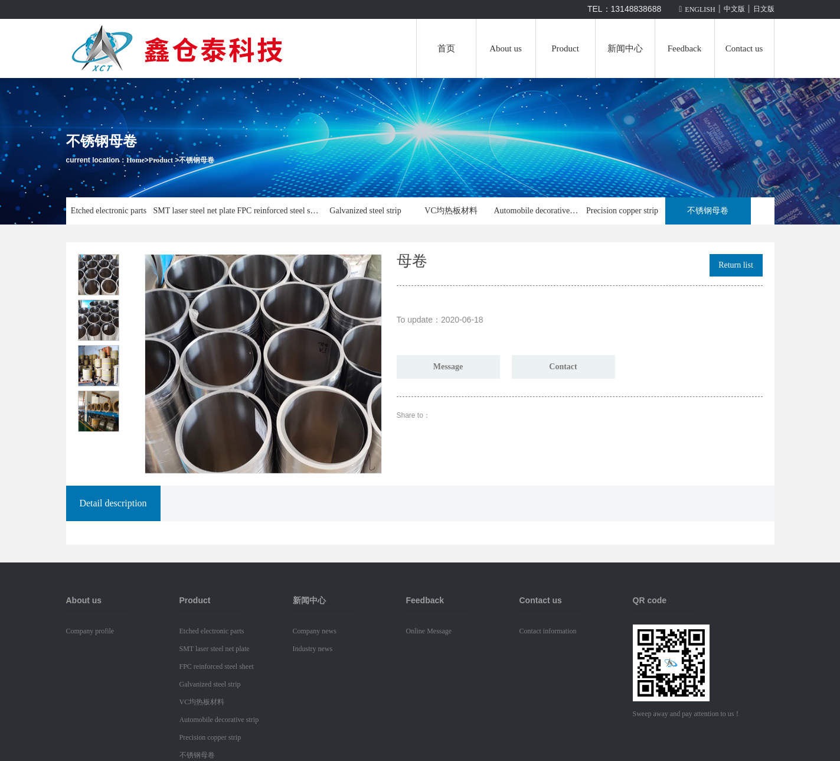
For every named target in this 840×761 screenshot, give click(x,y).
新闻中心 (625, 48)
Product (565, 48)
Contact (563, 366)
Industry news (313, 649)
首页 (446, 48)
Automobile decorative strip (537, 210)
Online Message (429, 631)
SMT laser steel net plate (194, 210)
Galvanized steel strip (365, 210)
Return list (735, 265)
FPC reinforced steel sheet (280, 210)
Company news (314, 631)
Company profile (90, 631)
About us (505, 48)
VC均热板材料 (450, 210)
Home (135, 160)
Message (448, 366)
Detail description (112, 503)
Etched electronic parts (108, 210)
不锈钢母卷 (196, 160)
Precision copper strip (622, 210)
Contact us (744, 48)
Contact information (548, 631)
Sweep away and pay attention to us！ (687, 714)
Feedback (684, 48)
